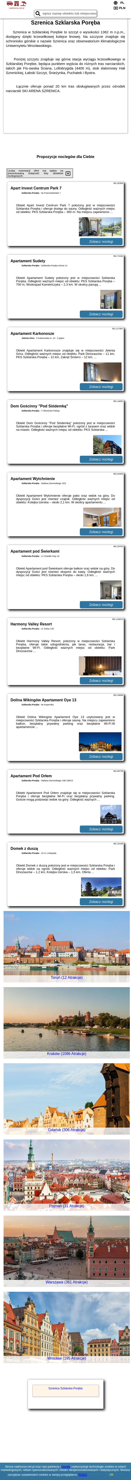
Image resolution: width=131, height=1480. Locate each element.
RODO (83, 1474)
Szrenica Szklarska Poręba (65, 1388)
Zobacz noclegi (101, 241)
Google (65, 1466)
